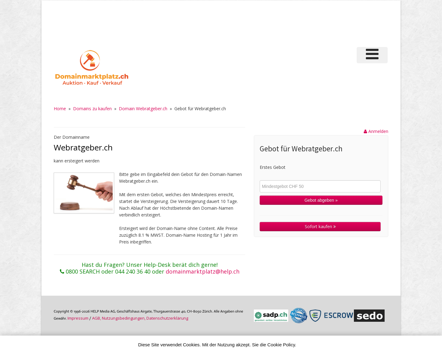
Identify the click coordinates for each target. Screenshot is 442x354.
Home (60, 108)
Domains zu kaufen (92, 108)
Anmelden (376, 131)
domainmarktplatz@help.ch (202, 271)
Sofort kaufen (320, 226)
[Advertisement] (285, 23)
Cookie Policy (281, 344)
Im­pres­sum (78, 318)
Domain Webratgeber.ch (143, 108)
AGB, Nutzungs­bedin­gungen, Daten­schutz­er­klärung (140, 318)
